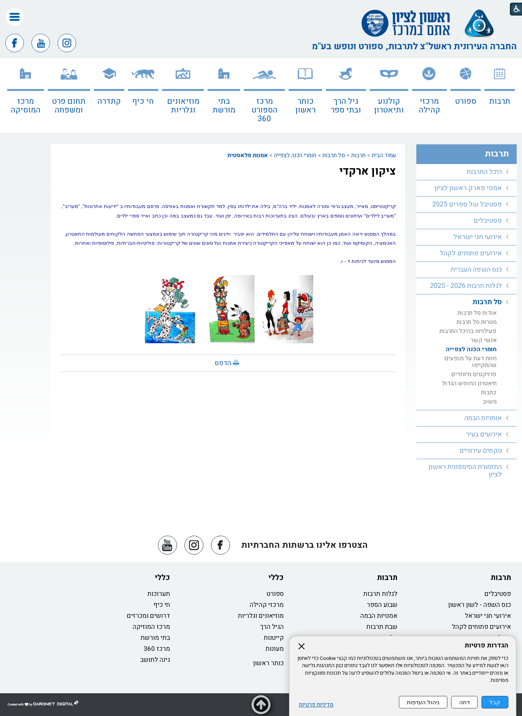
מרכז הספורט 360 (265, 110)
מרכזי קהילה (429, 105)
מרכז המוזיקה (151, 627)
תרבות (499, 101)
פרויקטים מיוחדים (474, 374)
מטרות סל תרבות (476, 322)
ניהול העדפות (423, 702)
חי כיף (143, 101)
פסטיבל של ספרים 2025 (467, 204)
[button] (14, 17)
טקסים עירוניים (480, 451)
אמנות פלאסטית (247, 155)
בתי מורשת (224, 105)
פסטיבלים (488, 221)
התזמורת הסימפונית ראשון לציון (465, 471)
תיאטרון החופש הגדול (469, 383)
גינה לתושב (155, 659)
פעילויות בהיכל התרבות (468, 331)
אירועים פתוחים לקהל (471, 253)
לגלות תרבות (380, 594)
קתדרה (109, 101)
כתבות (489, 392)
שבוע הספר (382, 605)
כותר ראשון (305, 105)
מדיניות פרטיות (316, 704)
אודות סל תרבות (477, 312)
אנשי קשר (484, 340)
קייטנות (274, 638)
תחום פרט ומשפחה (69, 105)
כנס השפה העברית (476, 269)
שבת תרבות (381, 627)
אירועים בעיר (484, 434)
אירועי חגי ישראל (477, 237)
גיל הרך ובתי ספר (346, 105)
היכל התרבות (484, 172)
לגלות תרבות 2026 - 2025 (466, 286)
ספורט (465, 101)
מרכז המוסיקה (26, 105)
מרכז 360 (157, 648)
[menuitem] (500, 95)
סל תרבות (333, 155)
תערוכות (158, 594)
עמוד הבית (384, 155)
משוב (490, 401)
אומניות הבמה (483, 418)
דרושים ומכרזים (148, 616)
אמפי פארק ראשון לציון (468, 188)
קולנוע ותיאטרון (389, 105)
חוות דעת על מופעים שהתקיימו (470, 362)
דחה (464, 702)
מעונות (275, 648)
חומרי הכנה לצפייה (295, 155)
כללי (276, 577)
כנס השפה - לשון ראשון (479, 605)
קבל (494, 702)
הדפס (223, 363)
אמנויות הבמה (378, 616)
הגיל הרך (272, 627)
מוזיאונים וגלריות (183, 105)
